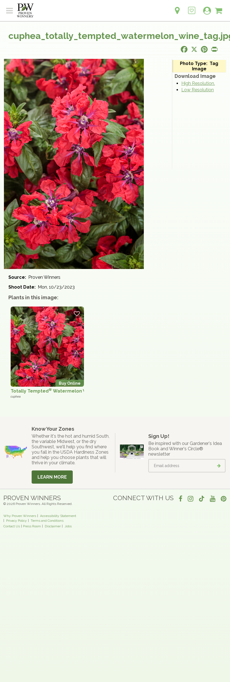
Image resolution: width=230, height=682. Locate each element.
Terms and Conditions (47, 521)
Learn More (52, 477)
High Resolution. (198, 83)
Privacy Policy (16, 521)
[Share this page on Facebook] (184, 49)
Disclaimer (53, 526)
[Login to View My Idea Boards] (191, 7)
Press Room (32, 526)
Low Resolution (197, 89)
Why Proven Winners (19, 516)
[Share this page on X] (194, 49)
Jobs (68, 526)
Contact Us (11, 526)
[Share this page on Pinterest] (204, 49)
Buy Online (70, 383)
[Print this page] (214, 49)
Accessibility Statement (58, 516)
